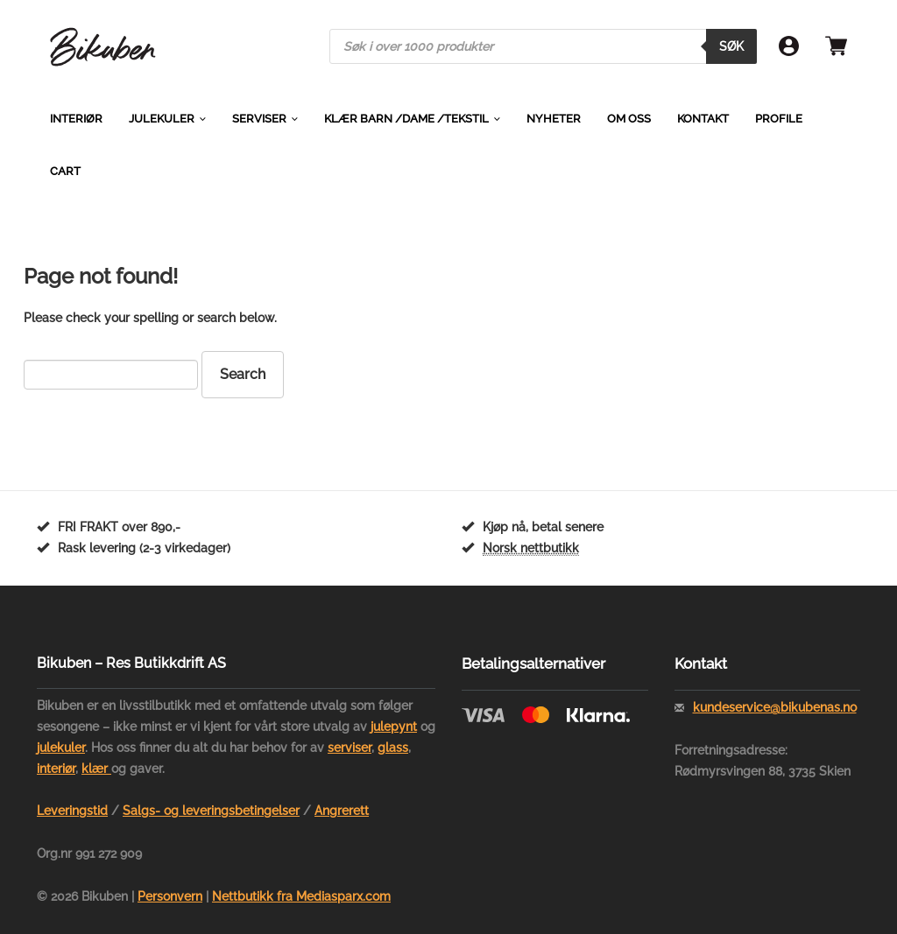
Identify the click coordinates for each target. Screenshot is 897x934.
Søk (731, 46)
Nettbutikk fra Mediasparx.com (301, 896)
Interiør (76, 118)
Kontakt (703, 118)
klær (96, 769)
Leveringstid (72, 811)
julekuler (61, 748)
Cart (65, 171)
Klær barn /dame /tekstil (406, 118)
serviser (349, 748)
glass (393, 748)
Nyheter (553, 118)
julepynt (394, 727)
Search (242, 374)
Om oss (629, 118)
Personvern (170, 896)
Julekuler (161, 118)
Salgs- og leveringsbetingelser (211, 811)
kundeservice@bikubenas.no (775, 707)
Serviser (259, 118)
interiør (56, 769)
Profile (778, 118)
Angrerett (341, 811)
